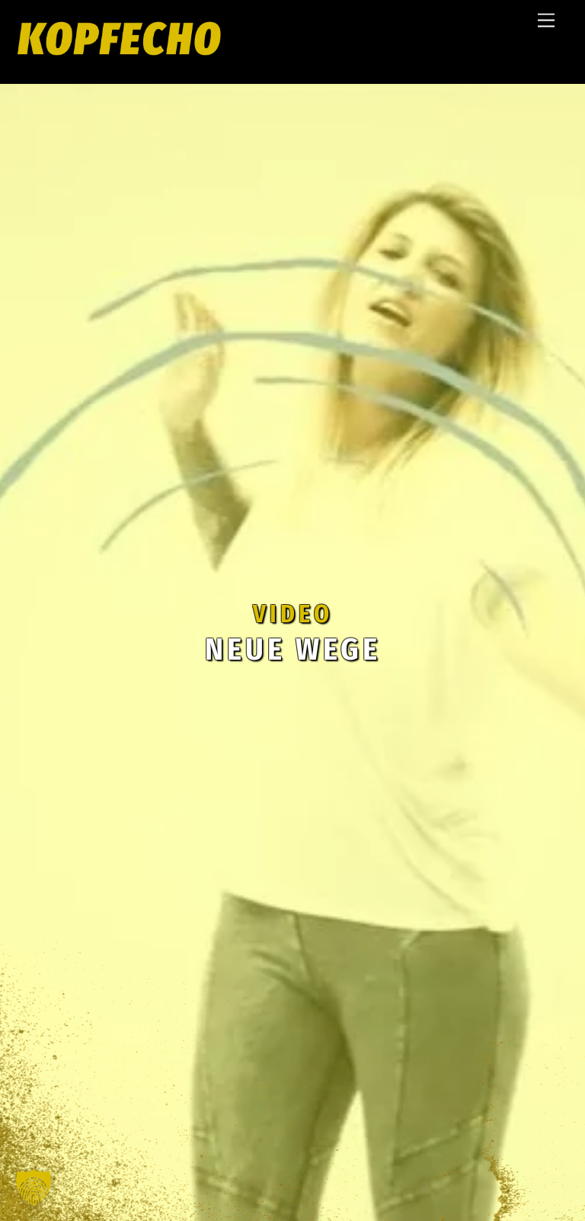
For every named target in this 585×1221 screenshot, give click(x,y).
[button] (33, 1187)
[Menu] (546, 21)
